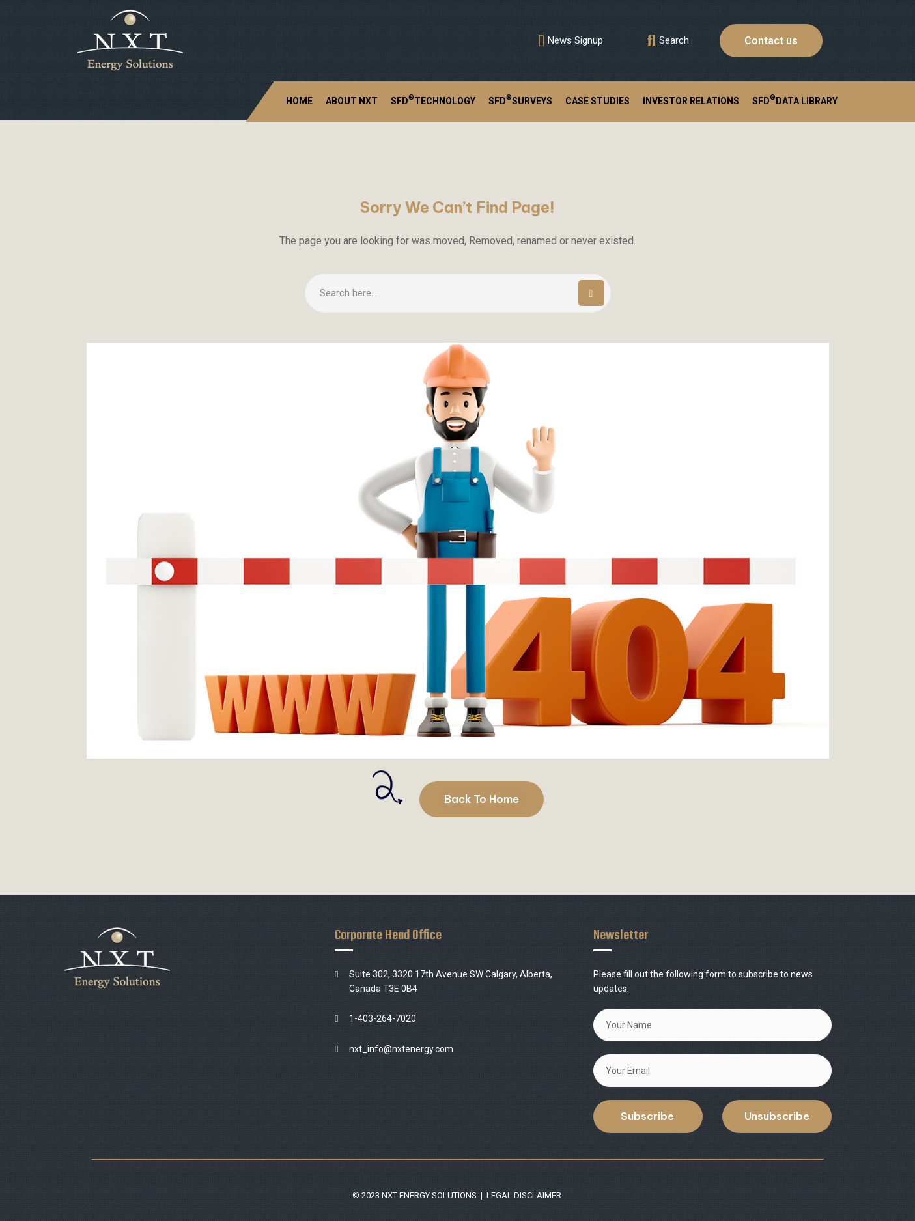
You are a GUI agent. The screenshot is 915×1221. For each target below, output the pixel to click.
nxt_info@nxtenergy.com (401, 1049)
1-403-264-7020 (382, 1018)
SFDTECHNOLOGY (433, 99)
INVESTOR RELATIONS (691, 101)
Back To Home (481, 799)
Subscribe (647, 1116)
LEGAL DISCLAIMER (523, 1195)
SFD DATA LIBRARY (795, 99)
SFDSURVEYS (520, 99)
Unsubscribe (776, 1116)
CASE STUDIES (597, 101)
